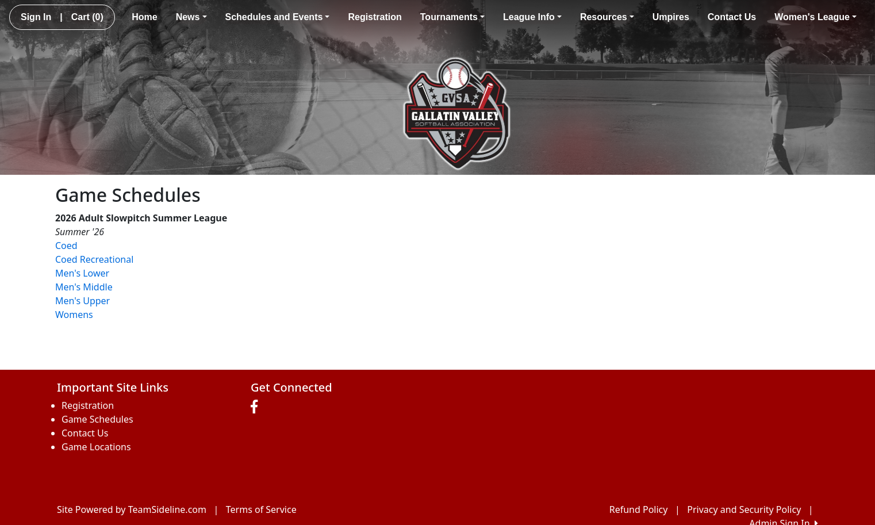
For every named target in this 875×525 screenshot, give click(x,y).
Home (144, 17)
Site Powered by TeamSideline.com (131, 509)
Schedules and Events (277, 17)
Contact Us (732, 17)
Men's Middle (84, 287)
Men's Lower (82, 273)
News (191, 17)
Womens (74, 314)
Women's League (815, 17)
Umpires (671, 17)
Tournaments (452, 17)
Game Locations (96, 446)
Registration (374, 17)
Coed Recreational (94, 259)
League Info (532, 17)
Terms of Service (261, 509)
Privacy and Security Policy (744, 509)
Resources (607, 17)
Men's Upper (82, 300)
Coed (66, 245)
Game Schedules (97, 419)
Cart (87, 17)
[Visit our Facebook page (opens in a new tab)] (257, 407)
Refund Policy (638, 509)
